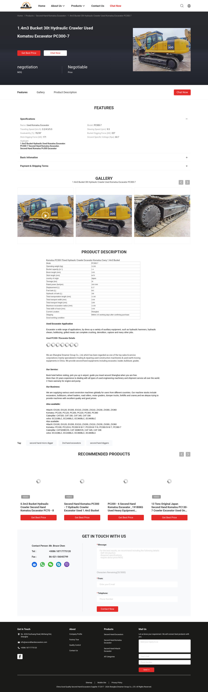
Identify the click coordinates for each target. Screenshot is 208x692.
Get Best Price (29, 53)
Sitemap (89, 683)
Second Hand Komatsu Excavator (51, 16)
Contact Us (73, 651)
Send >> (146, 670)
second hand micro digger (41, 443)
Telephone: (103, 593)
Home (20, 16)
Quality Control (75, 645)
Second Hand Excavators (113, 634)
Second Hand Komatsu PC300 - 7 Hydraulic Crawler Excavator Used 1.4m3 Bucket (81, 507)
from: (100, 578)
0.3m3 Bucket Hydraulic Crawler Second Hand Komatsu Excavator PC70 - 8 (37, 507)
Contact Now (107, 609)
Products (30, 16)
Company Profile (75, 634)
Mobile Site (101, 683)
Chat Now (55, 53)
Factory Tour (74, 640)
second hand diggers (99, 443)
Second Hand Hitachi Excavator (112, 650)
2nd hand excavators (71, 443)
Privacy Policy (117, 683)
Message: (102, 545)
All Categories (109, 657)
